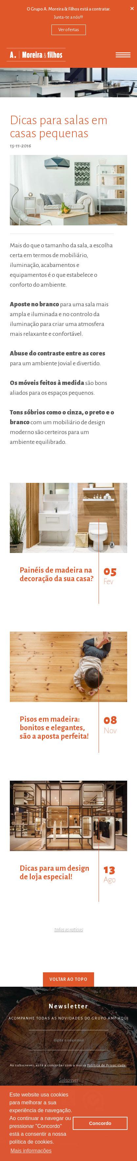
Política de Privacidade (106, 1065)
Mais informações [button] (30, 1150)
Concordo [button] (100, 1123)
